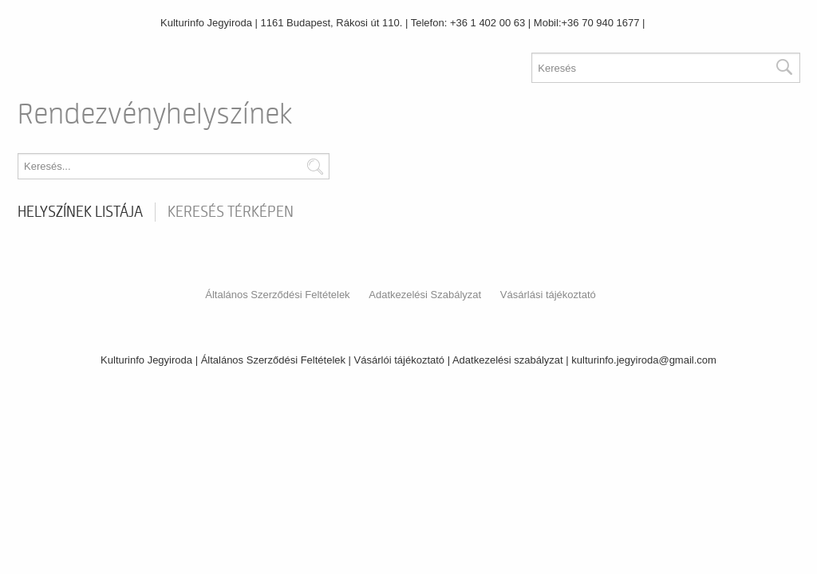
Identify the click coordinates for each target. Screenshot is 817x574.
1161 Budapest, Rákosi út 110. (332, 23)
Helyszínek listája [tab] (80, 212)
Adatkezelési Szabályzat (425, 295)
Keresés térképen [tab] (231, 212)
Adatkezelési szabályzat (507, 360)
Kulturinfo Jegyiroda (206, 23)
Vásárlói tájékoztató (399, 360)
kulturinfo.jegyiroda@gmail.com (643, 360)
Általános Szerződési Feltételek (277, 295)
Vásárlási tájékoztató (548, 295)
